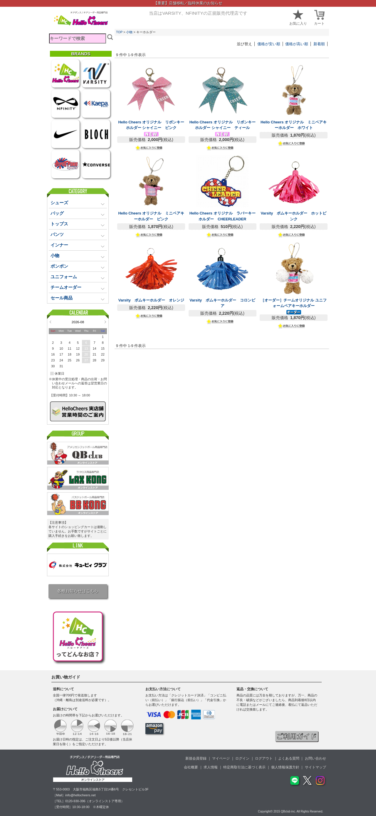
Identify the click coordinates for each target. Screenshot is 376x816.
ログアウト (264, 758)
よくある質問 (288, 758)
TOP (119, 32)
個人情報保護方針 (285, 767)
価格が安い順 (268, 44)
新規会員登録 (196, 758)
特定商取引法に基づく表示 (244, 767)
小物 (129, 32)
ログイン (242, 758)
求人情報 (211, 767)
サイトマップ (315, 767)
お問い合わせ (315, 758)
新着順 (319, 44)
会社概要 (191, 767)
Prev (50, 321)
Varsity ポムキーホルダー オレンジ (151, 300)
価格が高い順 (296, 44)
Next (105, 321)
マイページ (221, 758)
